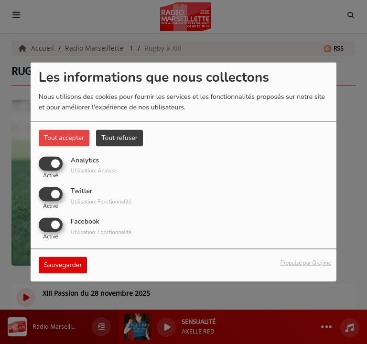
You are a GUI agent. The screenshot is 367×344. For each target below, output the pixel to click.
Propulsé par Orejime (306, 263)
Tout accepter (64, 137)
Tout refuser (119, 137)
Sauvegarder (63, 265)
